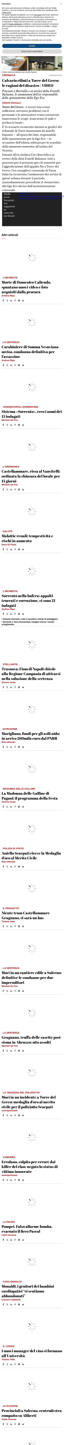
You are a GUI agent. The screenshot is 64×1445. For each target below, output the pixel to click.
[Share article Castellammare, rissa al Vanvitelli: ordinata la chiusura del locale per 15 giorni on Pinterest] (15, 489)
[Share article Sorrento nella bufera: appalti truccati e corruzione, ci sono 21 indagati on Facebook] (3, 614)
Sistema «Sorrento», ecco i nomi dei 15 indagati (32, 414)
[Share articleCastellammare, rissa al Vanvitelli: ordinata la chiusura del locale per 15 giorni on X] (7, 489)
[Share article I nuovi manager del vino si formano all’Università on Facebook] (3, 1364)
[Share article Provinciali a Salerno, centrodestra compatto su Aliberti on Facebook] (3, 1424)
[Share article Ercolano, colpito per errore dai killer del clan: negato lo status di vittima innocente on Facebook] (3, 1180)
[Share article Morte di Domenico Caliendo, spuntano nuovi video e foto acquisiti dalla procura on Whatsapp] (19, 300)
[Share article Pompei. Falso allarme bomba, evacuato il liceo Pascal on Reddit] (23, 1240)
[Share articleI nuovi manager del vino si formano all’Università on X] (7, 1364)
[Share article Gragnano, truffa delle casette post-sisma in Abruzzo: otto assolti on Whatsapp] (19, 1051)
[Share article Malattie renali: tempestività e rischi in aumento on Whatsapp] (19, 549)
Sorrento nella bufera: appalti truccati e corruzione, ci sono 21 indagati (28, 600)
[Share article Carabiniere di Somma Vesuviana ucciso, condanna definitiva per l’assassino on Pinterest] (15, 365)
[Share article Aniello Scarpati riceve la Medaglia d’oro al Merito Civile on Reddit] (23, 866)
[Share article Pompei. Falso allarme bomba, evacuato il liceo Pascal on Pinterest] (15, 1240)
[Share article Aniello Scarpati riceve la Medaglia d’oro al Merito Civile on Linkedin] (11, 866)
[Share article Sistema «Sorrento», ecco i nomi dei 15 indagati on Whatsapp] (19, 425)
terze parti (37, 15)
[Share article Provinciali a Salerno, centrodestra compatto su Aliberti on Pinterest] (15, 1424)
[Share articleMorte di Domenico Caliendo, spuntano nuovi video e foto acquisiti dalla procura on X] (7, 300)
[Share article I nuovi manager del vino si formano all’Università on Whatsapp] (19, 1364)
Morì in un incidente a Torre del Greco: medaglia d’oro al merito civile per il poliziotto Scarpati (29, 1102)
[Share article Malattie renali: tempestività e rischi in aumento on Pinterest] (15, 549)
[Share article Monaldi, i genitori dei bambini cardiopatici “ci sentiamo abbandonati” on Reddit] (23, 1304)
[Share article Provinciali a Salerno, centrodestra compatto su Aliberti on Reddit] (23, 1424)
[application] (32, 209)
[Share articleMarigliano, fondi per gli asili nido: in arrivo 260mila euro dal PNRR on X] (7, 747)
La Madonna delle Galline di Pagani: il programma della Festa (30, 796)
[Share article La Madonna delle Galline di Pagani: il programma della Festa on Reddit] (23, 807)
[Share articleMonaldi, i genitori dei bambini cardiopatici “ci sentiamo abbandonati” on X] (7, 1304)
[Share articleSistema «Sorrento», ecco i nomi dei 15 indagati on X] (7, 425)
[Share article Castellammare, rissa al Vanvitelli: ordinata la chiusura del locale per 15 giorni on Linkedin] (11, 489)
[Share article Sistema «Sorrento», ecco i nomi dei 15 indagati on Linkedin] (11, 425)
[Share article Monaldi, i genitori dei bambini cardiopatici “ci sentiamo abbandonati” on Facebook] (3, 1304)
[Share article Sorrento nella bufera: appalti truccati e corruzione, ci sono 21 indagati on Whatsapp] (19, 614)
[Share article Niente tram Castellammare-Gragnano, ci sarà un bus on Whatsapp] (19, 926)
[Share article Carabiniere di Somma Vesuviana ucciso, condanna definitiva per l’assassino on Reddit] (23, 365)
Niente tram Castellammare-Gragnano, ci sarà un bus (26, 915)
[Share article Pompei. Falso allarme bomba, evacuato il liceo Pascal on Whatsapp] (19, 1240)
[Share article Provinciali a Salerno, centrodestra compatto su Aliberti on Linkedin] (11, 1424)
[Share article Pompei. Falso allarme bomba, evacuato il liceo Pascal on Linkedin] (11, 1240)
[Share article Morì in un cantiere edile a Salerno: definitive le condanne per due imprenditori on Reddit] (23, 991)
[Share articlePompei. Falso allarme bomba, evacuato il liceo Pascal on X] (7, 1240)
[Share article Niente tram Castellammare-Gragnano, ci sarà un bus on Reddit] (23, 926)
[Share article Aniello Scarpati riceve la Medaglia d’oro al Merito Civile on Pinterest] (15, 866)
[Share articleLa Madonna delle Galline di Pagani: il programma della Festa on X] (7, 807)
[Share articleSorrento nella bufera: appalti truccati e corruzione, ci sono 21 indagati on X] (7, 614)
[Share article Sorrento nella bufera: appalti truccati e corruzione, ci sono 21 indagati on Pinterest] (15, 614)
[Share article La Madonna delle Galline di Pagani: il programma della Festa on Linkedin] (11, 807)
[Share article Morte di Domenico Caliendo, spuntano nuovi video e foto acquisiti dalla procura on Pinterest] (15, 300)
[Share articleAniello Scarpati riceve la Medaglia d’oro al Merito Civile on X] (7, 866)
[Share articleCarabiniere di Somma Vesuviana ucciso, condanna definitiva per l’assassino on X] (7, 365)
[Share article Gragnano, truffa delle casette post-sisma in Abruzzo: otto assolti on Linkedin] (11, 1051)
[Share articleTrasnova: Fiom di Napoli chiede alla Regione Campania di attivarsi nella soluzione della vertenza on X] (7, 687)
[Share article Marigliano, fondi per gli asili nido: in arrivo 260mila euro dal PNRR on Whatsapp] (19, 747)
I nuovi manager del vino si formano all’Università (32, 1353)
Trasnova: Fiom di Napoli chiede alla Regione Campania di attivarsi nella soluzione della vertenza (31, 673)
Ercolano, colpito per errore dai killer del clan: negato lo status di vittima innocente (30, 1166)
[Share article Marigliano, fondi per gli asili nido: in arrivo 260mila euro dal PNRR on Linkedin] (11, 747)
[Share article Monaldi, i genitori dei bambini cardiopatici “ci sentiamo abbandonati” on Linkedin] (11, 1304)
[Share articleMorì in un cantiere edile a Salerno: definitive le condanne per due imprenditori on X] (7, 991)
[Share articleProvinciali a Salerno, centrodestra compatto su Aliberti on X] (7, 1424)
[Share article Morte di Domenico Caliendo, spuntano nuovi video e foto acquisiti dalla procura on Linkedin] (11, 300)
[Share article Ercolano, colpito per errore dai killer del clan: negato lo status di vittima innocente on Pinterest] (15, 1180)
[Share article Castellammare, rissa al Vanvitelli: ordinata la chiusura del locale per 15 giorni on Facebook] (3, 489)
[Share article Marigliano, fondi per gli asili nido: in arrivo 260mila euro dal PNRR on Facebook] (3, 747)
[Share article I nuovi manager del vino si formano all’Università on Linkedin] (11, 1364)
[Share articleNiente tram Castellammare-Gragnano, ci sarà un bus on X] (7, 926)
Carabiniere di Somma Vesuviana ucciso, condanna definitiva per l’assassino (30, 351)
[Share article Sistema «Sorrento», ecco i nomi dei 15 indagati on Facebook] (3, 425)
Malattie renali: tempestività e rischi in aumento (27, 538)
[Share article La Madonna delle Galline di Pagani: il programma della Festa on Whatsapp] (19, 807)
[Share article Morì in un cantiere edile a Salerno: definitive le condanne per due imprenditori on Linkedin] (11, 991)
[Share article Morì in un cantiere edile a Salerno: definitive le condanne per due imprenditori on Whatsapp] (19, 991)
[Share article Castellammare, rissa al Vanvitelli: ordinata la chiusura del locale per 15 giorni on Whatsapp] (19, 489)
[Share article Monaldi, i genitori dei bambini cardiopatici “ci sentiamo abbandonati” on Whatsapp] (19, 1304)
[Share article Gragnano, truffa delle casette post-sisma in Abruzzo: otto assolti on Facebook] (3, 1051)
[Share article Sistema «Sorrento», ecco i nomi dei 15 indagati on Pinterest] (15, 425)
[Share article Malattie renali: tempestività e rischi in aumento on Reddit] (23, 549)
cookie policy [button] (6, 13)
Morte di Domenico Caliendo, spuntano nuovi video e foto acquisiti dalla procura (26, 287)
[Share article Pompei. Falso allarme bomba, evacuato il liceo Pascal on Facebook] (3, 1240)
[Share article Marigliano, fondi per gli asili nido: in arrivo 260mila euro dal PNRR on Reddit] (23, 747)
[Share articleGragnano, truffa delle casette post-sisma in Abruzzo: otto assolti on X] (7, 1051)
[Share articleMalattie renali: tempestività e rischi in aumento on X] (7, 549)
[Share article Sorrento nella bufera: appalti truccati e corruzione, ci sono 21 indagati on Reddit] (23, 614)
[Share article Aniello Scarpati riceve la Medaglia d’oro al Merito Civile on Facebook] (3, 866)
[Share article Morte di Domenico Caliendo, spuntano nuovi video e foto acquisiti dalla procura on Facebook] (3, 300)
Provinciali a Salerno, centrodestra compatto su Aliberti (32, 1413)
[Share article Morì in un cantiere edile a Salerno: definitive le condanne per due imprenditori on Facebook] (3, 991)
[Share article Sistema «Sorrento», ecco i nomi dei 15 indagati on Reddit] (23, 425)
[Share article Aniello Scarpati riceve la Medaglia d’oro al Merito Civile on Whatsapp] (19, 866)
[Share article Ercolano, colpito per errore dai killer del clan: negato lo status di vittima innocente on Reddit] (23, 1180)
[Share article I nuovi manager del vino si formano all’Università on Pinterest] (15, 1364)
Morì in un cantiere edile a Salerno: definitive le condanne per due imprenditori (32, 977)
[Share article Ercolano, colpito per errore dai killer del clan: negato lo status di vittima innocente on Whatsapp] (19, 1180)
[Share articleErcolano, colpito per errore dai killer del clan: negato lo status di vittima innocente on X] (7, 1180)
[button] (61, 4)
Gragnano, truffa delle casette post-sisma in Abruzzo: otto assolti (32, 1040)
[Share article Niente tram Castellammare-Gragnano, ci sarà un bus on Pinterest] (15, 926)
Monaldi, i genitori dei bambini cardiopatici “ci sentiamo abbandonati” (28, 1291)
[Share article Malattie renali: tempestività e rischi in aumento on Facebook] (3, 549)
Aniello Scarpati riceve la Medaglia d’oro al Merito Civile (31, 855)
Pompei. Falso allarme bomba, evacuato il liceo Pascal (27, 1229)
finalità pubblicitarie (15, 24)
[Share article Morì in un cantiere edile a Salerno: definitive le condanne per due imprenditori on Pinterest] (15, 991)
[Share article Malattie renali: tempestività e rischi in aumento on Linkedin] (11, 549)
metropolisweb (9, 1110)
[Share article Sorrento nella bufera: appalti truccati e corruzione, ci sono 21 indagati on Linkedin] (11, 614)
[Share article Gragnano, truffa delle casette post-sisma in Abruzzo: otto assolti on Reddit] (23, 1051)
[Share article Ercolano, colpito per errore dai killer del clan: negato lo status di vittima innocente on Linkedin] (11, 1180)
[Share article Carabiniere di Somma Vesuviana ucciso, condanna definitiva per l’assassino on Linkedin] (11, 365)
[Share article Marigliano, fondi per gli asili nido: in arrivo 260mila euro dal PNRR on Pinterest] (15, 747)
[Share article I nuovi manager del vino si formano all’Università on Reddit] (23, 1364)
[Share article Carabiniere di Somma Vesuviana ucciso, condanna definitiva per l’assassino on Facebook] (3, 365)
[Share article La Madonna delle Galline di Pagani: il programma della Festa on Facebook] (3, 807)
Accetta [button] (32, 46)
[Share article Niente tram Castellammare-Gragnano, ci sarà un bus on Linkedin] (11, 926)
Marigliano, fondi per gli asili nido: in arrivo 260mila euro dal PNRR (31, 736)
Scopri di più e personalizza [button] (32, 51)
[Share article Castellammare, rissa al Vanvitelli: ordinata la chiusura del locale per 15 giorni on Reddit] (23, 489)
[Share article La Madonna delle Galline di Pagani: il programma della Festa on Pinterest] (15, 807)
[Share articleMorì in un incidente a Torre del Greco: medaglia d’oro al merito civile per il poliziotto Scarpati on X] (7, 1115)
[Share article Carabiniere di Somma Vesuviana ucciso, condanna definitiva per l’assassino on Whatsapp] (19, 365)
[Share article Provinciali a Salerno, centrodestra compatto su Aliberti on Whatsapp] (19, 1424)
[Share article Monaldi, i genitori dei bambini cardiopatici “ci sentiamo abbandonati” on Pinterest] (15, 1304)
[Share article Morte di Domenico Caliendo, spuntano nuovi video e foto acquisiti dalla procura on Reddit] (23, 300)
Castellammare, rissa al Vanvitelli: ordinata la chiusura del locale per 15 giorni (31, 476)
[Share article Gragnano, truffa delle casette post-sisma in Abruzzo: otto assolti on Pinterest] (15, 1051)
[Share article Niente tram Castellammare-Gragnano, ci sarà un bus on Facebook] (3, 926)
